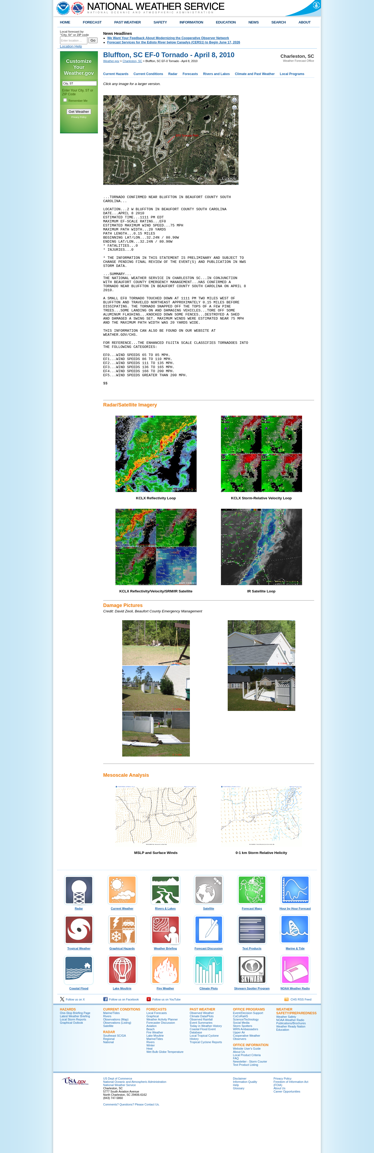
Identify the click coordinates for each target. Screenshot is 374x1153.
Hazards (68, 1048)
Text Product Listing (245, 1103)
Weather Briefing (165, 986)
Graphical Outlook (71, 1061)
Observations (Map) (116, 1058)
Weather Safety (286, 1055)
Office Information (251, 1084)
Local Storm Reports (73, 1058)
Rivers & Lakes (165, 946)
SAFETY (160, 22)
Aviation (152, 1064)
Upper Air (239, 1071)
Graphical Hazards (122, 986)
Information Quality (245, 1120)
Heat (150, 1087)
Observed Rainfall (201, 1058)
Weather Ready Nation (291, 1065)
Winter (151, 1084)
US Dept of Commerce (117, 1117)
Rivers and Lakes (216, 74)
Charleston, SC (132, 61)
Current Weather (122, 946)
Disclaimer (240, 1117)
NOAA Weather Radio (295, 1026)
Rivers (107, 1055)
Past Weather (202, 1048)
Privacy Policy (78, 117)
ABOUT (305, 22)
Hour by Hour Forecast (295, 946)
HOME (65, 22)
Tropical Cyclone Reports (206, 1081)
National (108, 1081)
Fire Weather (165, 1026)
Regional (109, 1077)
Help (236, 1123)
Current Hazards (115, 74)
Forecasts (190, 74)
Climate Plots (209, 1026)
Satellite (209, 946)
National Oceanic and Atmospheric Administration (134, 1120)
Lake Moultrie (122, 1026)
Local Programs (292, 74)
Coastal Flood (79, 1026)
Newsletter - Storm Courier (250, 1100)
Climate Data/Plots (202, 1055)
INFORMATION (191, 22)
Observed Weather (202, 1051)
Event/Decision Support (248, 1051)
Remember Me (77, 100)
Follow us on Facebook (121, 1038)
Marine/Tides (111, 1051)
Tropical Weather (79, 986)
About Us (239, 1090)
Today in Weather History (206, 1064)
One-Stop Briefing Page (75, 1051)
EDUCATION (226, 22)
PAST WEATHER (127, 22)
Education (282, 1068)
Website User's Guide (247, 1087)
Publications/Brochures (291, 1062)
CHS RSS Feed (297, 1038)
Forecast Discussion (209, 986)
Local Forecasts (157, 1051)
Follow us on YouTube (164, 1038)
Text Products (252, 986)
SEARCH (279, 22)
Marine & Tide (295, 986)
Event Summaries (201, 1061)
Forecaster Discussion (161, 1061)
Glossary (238, 1127)
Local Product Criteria (247, 1094)
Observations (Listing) (117, 1061)
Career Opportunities (287, 1130)
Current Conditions (148, 74)
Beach (151, 1068)
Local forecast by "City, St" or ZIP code (74, 33)
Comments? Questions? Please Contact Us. (131, 1143)
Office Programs (249, 1048)
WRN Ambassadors (245, 1068)
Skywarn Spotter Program (252, 1026)
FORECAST (92, 22)
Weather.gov (111, 61)
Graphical (153, 1055)
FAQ (236, 1097)
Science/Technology (246, 1058)
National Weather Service (119, 1123)
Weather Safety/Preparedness (296, 1050)
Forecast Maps (252, 946)
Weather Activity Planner (162, 1058)
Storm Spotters (242, 1064)
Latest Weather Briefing (75, 1055)
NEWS (254, 22)
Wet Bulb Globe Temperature (165, 1090)
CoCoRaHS (240, 1055)
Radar (172, 74)
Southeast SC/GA (114, 1074)
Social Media (241, 1061)
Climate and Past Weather (255, 74)
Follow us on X (72, 1038)
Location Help (71, 46)
